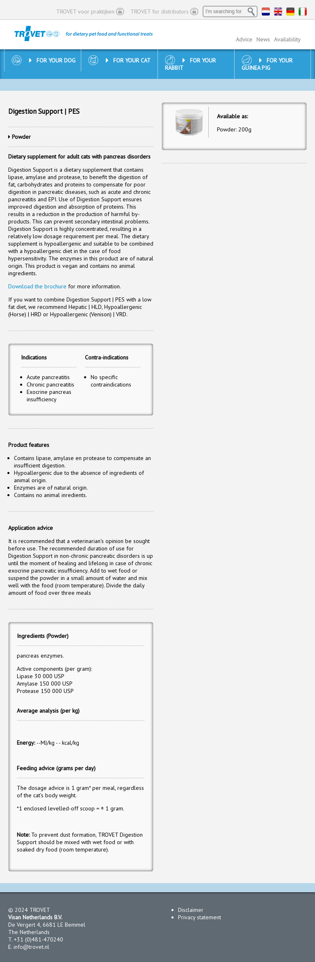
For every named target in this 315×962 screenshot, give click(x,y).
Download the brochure (37, 286)
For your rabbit (190, 64)
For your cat (128, 60)
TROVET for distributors (159, 11)
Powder (21, 136)
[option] (189, 122)
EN (278, 11)
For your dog (52, 60)
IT (303, 11)
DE (290, 11)
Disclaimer (190, 910)
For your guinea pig (267, 64)
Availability (287, 39)
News (263, 39)
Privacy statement (199, 917)
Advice (244, 39)
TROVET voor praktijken (85, 11)
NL (266, 11)
